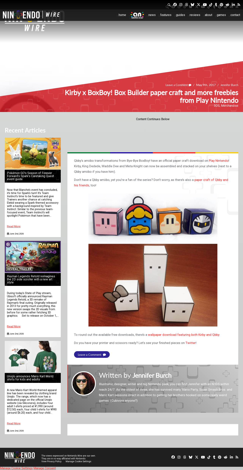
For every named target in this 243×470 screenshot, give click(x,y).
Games (221, 15)
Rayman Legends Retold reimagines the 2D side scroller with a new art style (31, 279)
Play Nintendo (218, 160)
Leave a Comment (176, 85)
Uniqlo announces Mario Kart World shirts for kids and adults (30, 378)
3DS (217, 105)
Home (122, 15)
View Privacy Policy (51, 461)
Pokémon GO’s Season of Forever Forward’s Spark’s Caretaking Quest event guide (30, 176)
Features (165, 15)
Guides (180, 15)
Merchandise (229, 105)
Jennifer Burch (228, 85)
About (208, 15)
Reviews (195, 15)
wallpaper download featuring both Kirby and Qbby (183, 335)
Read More (14, 226)
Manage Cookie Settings (79, 461)
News (152, 15)
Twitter (190, 343)
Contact (235, 15)
